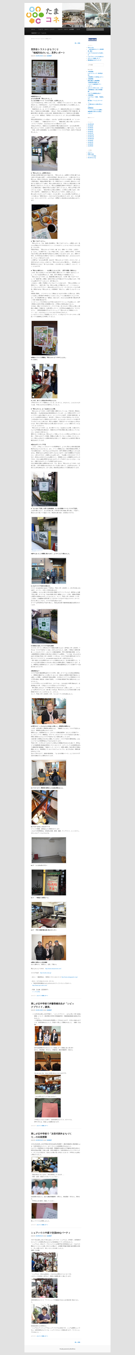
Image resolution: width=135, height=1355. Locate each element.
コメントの (92, 156)
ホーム (33, 29)
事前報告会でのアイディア (94, 60)
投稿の (91, 154)
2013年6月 (90, 144)
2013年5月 (90, 146)
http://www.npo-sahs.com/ (39, 985)
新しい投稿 (78, 43)
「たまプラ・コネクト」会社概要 (65, 29)
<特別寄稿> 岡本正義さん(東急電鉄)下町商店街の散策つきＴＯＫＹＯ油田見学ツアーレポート (94, 82)
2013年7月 (90, 142)
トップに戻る (36, 991)
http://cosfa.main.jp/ (45, 973)
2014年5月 (90, 127)
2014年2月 (90, 131)
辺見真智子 (49, 55)
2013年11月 (91, 137)
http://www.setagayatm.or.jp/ (69, 977)
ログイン (90, 152)
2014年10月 (91, 124)
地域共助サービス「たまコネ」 (39, 33)
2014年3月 (90, 129)
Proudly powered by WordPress (67, 1349)
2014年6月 (90, 126)
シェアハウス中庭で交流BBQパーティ (50, 1232)
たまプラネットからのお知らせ (95, 56)
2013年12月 (91, 135)
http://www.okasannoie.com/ (53, 968)
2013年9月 (90, 140)
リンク (78, 29)
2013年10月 (91, 138)
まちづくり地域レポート (42, 995)
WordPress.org (92, 157)
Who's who (91, 47)
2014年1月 (90, 133)
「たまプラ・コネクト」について (46, 29)
